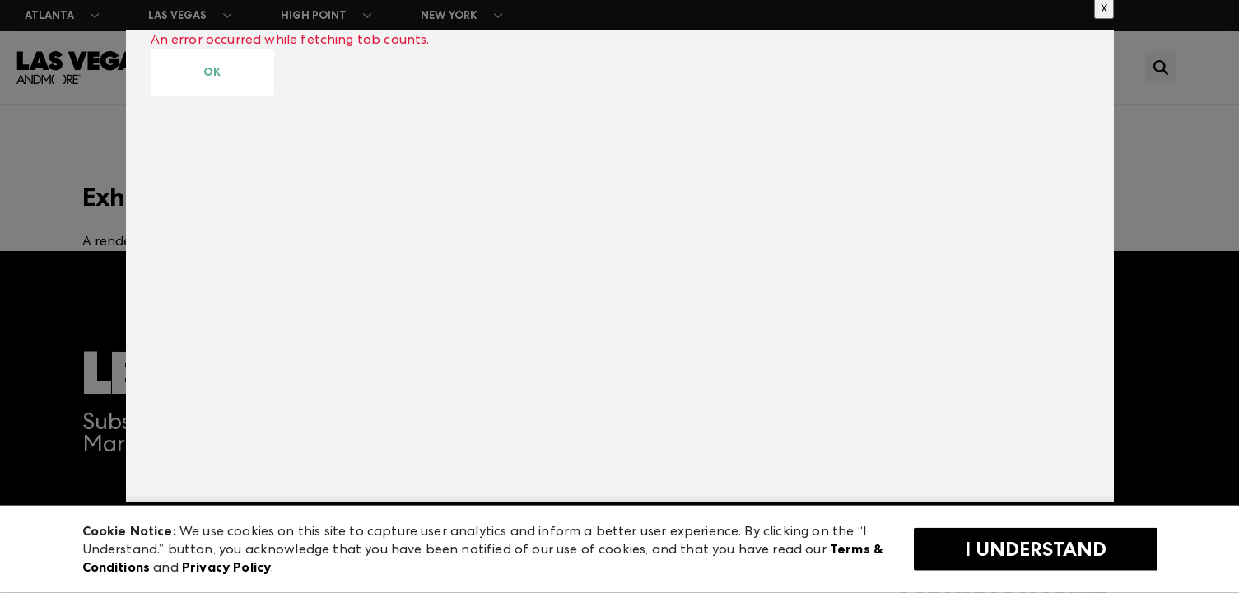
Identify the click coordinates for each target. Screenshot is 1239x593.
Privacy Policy (226, 567)
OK (212, 72)
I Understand (1035, 549)
